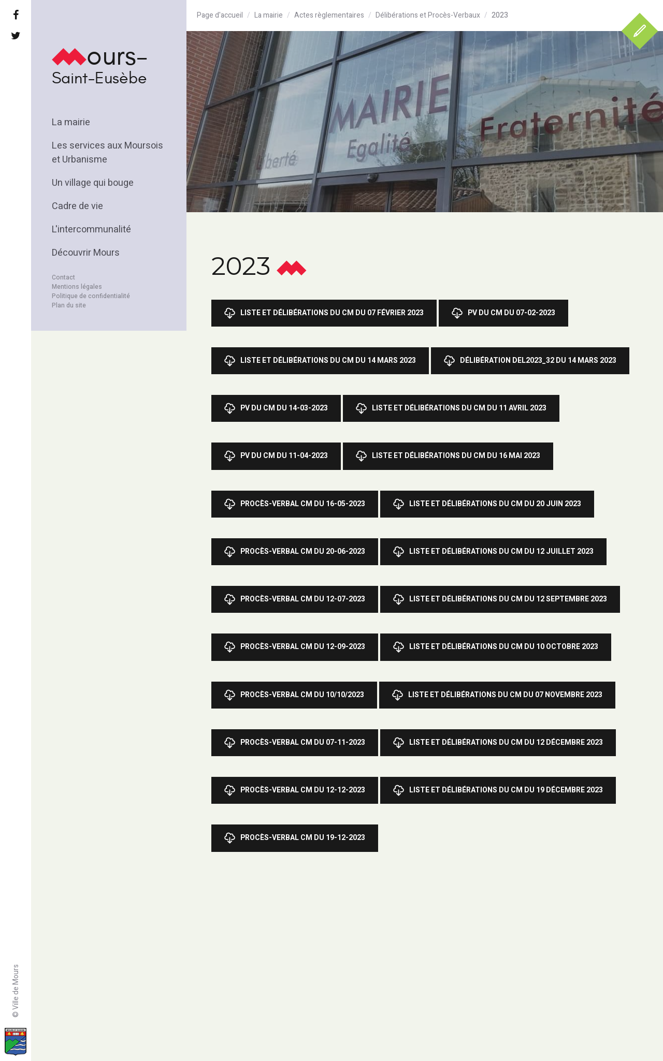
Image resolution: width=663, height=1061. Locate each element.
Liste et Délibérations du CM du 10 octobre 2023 (495, 647)
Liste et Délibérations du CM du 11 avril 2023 (451, 408)
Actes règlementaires (329, 15)
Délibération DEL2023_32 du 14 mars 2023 (530, 360)
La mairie (71, 122)
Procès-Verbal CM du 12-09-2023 (294, 647)
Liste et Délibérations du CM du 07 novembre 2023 (497, 695)
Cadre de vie (77, 206)
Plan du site (69, 305)
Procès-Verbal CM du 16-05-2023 (294, 504)
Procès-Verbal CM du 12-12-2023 (294, 790)
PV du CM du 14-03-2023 (276, 408)
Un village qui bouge (93, 183)
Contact (63, 277)
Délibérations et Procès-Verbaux (428, 15)
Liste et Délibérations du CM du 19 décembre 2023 (498, 790)
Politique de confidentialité (91, 296)
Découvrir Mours (86, 253)
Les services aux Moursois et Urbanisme (107, 153)
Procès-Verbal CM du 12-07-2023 (294, 599)
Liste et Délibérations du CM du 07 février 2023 (324, 313)
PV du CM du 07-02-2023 (503, 313)
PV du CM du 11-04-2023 (276, 456)
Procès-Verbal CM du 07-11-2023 (294, 742)
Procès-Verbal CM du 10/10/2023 (294, 695)
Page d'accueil (220, 15)
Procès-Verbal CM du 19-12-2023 (294, 838)
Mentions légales (77, 286)
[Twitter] (15, 36)
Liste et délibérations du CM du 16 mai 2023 (448, 456)
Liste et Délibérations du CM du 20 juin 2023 (487, 504)
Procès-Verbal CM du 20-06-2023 (294, 551)
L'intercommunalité (91, 230)
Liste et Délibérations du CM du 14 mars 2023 (320, 360)
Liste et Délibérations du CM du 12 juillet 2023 (493, 551)
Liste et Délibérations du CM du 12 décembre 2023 (498, 742)
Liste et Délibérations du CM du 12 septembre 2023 (500, 599)
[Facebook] (15, 15)
